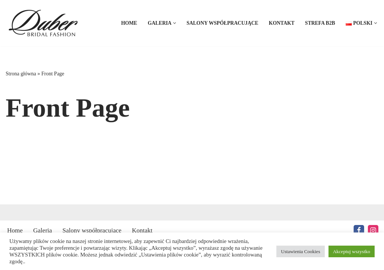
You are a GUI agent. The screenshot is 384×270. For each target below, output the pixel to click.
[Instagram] (373, 230)
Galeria (42, 230)
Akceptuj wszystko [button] (351, 251)
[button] (174, 23)
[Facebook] (359, 230)
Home (129, 23)
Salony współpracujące (222, 23)
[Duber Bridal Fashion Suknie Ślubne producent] (45, 23)
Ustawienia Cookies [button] (300, 251)
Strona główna (21, 73)
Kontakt (281, 23)
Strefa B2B (320, 23)
